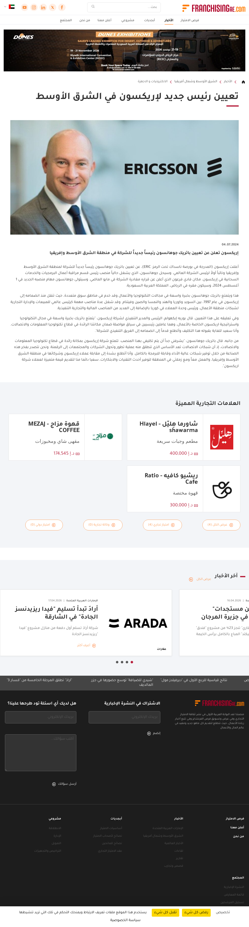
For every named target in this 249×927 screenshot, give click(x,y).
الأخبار (169, 20)
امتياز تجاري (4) (161, 525)
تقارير (179, 858)
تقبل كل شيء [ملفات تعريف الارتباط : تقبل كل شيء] (165, 913)
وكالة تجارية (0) (101, 525)
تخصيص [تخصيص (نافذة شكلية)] (223, 913)
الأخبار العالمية (174, 843)
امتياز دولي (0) (43, 525)
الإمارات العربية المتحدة (167, 828)
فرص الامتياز (190, 20)
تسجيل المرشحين (232, 902)
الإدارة (57, 836)
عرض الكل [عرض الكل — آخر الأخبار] (200, 579)
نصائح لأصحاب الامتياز (107, 836)
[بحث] (127, 7)
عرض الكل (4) (220, 525)
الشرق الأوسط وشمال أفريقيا (195, 81)
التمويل (56, 843)
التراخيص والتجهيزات (47, 851)
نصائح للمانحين (112, 843)
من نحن (84, 20)
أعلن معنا (104, 20)
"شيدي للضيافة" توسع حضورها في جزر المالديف (118, 683)
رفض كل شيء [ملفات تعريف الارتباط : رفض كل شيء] (196, 913)
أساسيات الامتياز (111, 828)
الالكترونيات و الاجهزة (152, 81)
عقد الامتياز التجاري (110, 851)
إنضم (153, 733)
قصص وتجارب (173, 866)
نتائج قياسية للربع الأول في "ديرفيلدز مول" (189, 681)
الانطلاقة (55, 828)
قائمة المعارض (234, 895)
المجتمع (66, 20)
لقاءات (178, 851)
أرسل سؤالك (64, 784)
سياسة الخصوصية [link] (125, 921)
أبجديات (149, 20)
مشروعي (127, 20)
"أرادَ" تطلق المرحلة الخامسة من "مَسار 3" (35, 681)
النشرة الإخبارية (234, 887)
